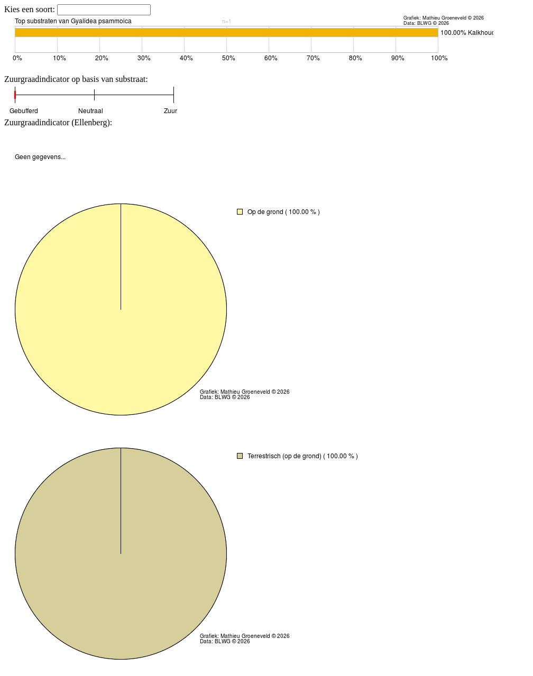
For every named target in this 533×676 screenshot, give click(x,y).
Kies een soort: (30, 9)
